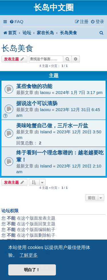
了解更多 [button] (28, 255)
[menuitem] (16, 21)
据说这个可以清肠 (36, 103)
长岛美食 (17, 48)
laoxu (45, 92)
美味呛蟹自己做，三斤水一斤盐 (52, 125)
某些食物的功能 (34, 86)
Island (46, 131)
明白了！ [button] (32, 269)
